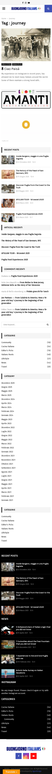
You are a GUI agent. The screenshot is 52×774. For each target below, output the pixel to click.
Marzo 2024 (6, 407)
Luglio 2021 (6, 476)
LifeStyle (5, 359)
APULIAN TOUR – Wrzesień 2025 (30, 199)
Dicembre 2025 (8, 383)
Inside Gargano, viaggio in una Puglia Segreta (21, 234)
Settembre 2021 (8, 468)
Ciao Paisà (10, 69)
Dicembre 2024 (8, 399)
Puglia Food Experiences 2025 (29, 214)
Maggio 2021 (6, 484)
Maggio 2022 (6, 440)
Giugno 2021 (6, 480)
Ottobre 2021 (7, 464)
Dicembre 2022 (8, 427)
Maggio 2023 (6, 419)
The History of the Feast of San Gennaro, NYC (21, 241)
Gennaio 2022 (7, 452)
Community (6, 342)
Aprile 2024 (6, 403)
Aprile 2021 (6, 488)
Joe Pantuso (6, 298)
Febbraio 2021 (7, 496)
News (3, 363)
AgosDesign (36, 771)
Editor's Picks (6, 64)
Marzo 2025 (6, 395)
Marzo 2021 (6, 492)
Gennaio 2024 (7, 415)
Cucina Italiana (7, 346)
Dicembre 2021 (8, 456)
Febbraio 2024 (7, 411)
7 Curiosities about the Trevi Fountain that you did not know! (32, 642)
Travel (4, 367)
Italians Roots (17, 64)
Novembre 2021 (8, 460)
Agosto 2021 (6, 472)
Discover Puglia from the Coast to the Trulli (20, 247)
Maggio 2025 (6, 391)
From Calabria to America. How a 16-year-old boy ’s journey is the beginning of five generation (24, 300)
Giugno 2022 (6, 435)
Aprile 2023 (6, 423)
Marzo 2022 (6, 444)
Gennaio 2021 (7, 500)
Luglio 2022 (6, 431)
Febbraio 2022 (7, 448)
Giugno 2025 (6, 387)
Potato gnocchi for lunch (37, 291)
